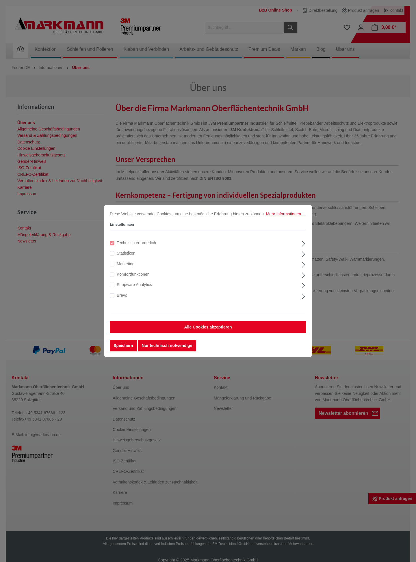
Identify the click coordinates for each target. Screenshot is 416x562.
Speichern (123, 350)
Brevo (122, 299)
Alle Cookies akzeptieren (208, 331)
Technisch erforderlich (136, 246)
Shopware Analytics (134, 289)
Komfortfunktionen (133, 278)
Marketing (125, 268)
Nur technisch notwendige (167, 350)
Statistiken (126, 257)
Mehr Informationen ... (286, 218)
